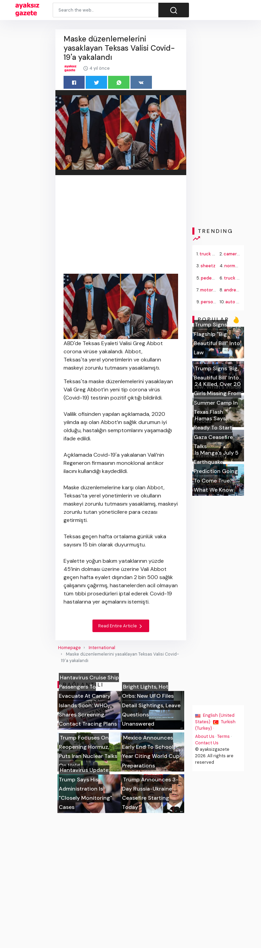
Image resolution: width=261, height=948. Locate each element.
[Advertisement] (121, 225)
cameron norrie (240, 254)
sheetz (208, 266)
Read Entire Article (120, 626)
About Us (204, 736)
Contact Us (207, 743)
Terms (223, 736)
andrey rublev (238, 290)
